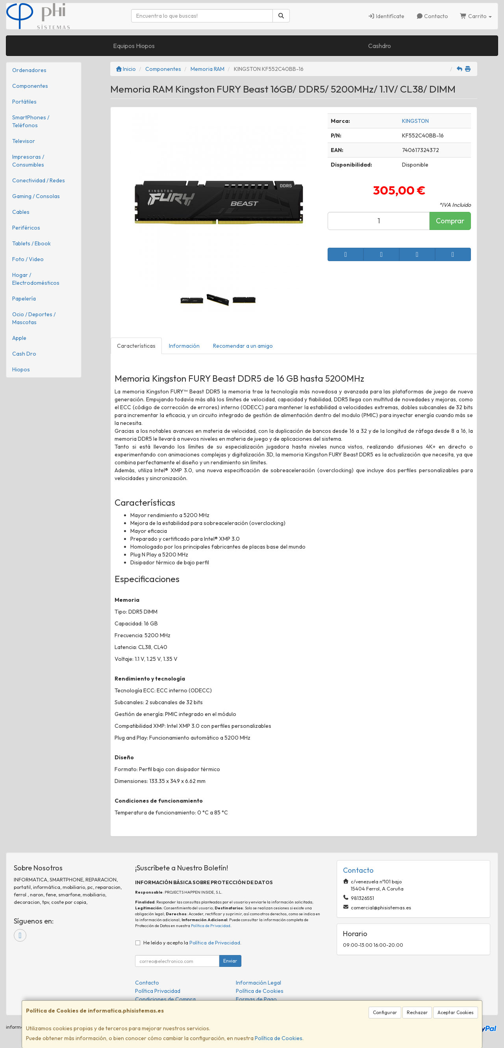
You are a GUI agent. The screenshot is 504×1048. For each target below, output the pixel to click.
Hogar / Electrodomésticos (35, 278)
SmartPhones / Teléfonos (30, 121)
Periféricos (26, 227)
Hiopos (21, 369)
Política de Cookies (278, 1038)
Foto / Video (28, 259)
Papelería (24, 298)
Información (184, 345)
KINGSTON (415, 120)
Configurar (385, 1012)
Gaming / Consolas (36, 196)
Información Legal (258, 982)
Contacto (432, 16)
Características (136, 345)
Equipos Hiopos (134, 46)
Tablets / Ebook (31, 243)
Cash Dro (24, 353)
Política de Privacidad (210, 925)
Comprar (450, 220)
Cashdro (379, 46)
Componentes (30, 85)
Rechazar (417, 1012)
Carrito (476, 16)
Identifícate (386, 16)
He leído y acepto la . (192, 942)
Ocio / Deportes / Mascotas (34, 318)
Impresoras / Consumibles (28, 160)
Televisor (23, 141)
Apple (19, 337)
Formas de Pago (256, 999)
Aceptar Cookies (455, 1012)
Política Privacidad (157, 990)
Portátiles (24, 101)
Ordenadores (29, 70)
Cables (21, 211)
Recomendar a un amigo (243, 345)
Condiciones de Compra (165, 999)
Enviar (230, 961)
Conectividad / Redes (38, 180)
